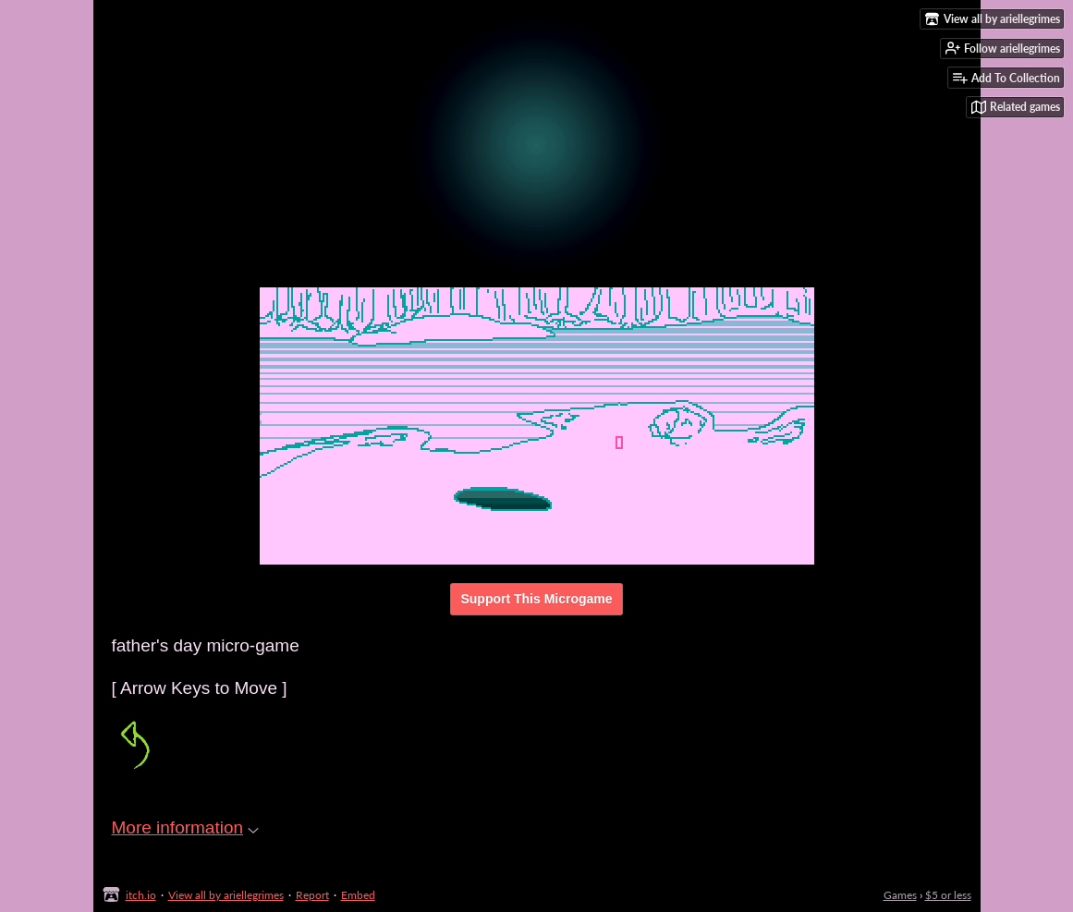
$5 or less (948, 895)
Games (900, 895)
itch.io (141, 895)
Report (312, 895)
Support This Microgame (536, 598)
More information (186, 827)
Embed (358, 895)
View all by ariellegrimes (226, 895)
